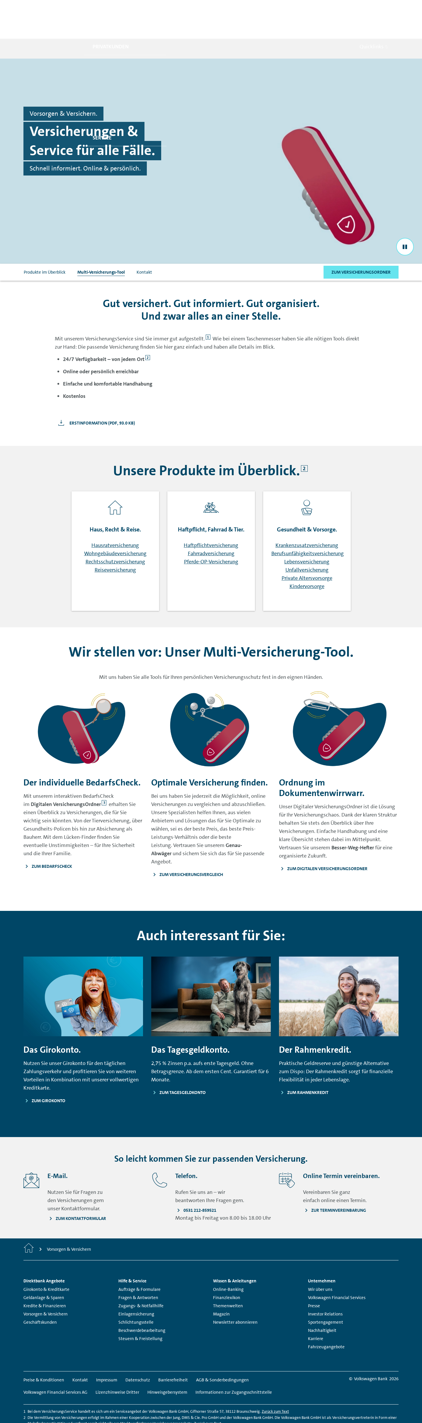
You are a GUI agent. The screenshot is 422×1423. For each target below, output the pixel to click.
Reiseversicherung (115, 544)
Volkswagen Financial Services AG (55, 1366)
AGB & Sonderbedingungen (222, 1354)
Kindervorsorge (307, 560)
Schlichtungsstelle (136, 1296)
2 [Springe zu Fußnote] (148, 332)
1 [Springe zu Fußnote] (208, 311)
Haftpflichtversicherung (211, 519)
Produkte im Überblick (44, 246)
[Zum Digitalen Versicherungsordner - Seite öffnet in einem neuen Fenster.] (339, 842)
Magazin (221, 1288)
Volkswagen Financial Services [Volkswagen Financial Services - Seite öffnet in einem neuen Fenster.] (336, 1272)
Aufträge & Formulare (139, 1264)
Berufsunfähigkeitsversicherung (307, 527)
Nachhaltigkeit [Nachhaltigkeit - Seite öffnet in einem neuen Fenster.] (322, 1305)
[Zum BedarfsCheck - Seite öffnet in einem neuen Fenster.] (83, 840)
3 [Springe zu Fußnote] (104, 777)
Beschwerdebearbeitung (141, 1305)
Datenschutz (137, 1354)
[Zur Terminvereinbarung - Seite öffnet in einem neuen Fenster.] (334, 1184)
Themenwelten (228, 1280)
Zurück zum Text (275, 1385)
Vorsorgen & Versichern (45, 1288)
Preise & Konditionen (43, 1354)
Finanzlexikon (226, 1272)
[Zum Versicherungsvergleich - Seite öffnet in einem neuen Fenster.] (211, 848)
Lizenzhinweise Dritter (117, 1366)
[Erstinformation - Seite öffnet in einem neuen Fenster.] (95, 397)
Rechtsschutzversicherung (115, 535)
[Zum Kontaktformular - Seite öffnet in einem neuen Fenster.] (76, 1192)
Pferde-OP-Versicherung (211, 535)
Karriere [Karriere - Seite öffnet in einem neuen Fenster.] (315, 1313)
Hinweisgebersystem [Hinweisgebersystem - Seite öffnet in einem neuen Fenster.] (167, 1366)
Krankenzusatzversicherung (306, 519)
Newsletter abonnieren (235, 1296)
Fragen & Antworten (138, 1272)
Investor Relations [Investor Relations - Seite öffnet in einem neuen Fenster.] (325, 1288)
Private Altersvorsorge (307, 552)
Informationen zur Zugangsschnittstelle (233, 1366)
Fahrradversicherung (211, 527)
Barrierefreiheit (173, 1354)
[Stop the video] (405, 220)
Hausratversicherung (115, 519)
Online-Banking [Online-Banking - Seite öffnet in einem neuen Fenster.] (228, 1264)
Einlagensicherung (136, 1288)
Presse (314, 1280)
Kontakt (144, 246)
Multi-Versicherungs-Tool (101, 246)
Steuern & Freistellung (140, 1313)
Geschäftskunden (40, 1296)
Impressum (106, 1354)
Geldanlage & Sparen (43, 1272)
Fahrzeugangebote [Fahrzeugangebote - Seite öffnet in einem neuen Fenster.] (326, 1321)
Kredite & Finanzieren (44, 1280)
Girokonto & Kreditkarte (46, 1264)
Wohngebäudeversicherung (115, 527)
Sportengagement (325, 1296)
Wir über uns (320, 1264)
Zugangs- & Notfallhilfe (141, 1280)
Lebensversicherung (306, 535)
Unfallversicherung (307, 544)
